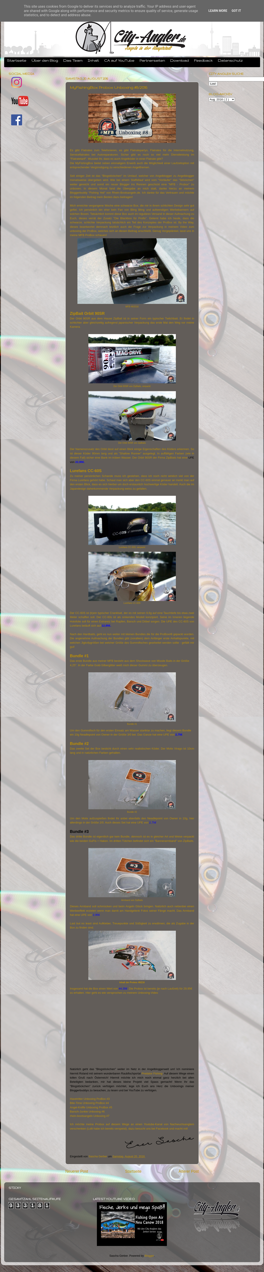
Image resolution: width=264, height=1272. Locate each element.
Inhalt (93, 60)
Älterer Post (188, 1171)
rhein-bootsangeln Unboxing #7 (90, 1116)
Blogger (149, 1255)
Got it (236, 10)
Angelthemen (140, 167)
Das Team (72, 60)
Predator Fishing (152, 1073)
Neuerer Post (76, 1171)
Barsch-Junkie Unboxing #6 (87, 1111)
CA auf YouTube (119, 60)
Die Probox (136, 988)
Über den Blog (44, 60)
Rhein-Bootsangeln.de (126, 192)
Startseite (16, 60)
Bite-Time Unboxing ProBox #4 (89, 1103)
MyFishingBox (84, 163)
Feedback (203, 60)
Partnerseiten (152, 60)
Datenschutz (230, 60)
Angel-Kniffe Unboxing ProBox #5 (91, 1107)
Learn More (217, 10)
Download (179, 60)
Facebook (162, 1128)
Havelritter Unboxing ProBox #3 (90, 1098)
